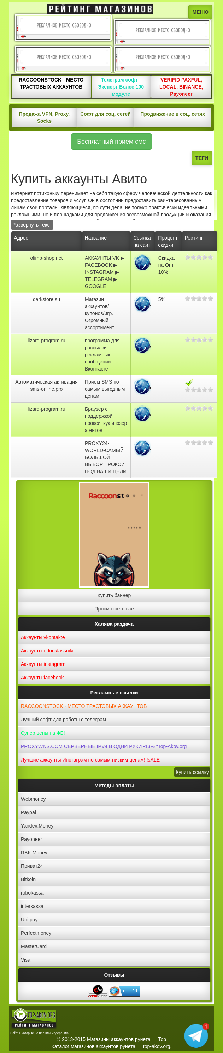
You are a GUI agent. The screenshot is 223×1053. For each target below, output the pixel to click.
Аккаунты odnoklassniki (47, 651)
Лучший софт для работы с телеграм (63, 719)
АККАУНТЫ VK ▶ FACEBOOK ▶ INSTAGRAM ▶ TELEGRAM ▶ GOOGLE (104, 272)
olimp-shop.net (46, 258)
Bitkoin (28, 879)
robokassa (32, 893)
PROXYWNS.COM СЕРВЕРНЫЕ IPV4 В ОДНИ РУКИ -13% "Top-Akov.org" (104, 746)
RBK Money (34, 852)
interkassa (32, 906)
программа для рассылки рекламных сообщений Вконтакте (102, 355)
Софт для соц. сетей (105, 114)
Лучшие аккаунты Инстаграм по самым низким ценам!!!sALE (90, 760)
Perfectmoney (36, 933)
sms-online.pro (46, 389)
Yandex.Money (37, 826)
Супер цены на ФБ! (43, 733)
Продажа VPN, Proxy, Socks (44, 117)
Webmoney (33, 799)
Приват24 (32, 866)
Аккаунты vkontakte (43, 637)
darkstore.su (46, 299)
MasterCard (34, 946)
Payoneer (31, 839)
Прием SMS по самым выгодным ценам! (105, 389)
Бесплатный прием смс (111, 141)
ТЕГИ (201, 158)
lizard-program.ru (46, 340)
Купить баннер (114, 595)
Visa (25, 960)
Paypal (28, 812)
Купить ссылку (192, 772)
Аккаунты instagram (43, 664)
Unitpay (29, 919)
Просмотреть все (114, 609)
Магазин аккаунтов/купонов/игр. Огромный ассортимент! (100, 313)
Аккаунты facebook (42, 677)
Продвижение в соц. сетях (172, 114)
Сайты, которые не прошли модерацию (39, 1033)
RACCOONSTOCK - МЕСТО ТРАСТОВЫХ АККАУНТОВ (84, 706)
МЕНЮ (200, 12)
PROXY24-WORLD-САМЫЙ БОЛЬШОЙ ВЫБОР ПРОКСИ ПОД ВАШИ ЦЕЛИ (106, 457)
